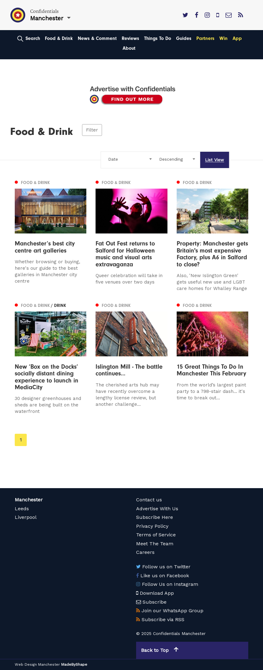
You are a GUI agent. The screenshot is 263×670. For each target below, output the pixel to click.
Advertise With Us (157, 508)
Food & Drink (59, 38)
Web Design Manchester (37, 664)
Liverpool (26, 517)
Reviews (130, 38)
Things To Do (157, 38)
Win (223, 38)
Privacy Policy (152, 526)
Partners (205, 38)
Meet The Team (154, 544)
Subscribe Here (154, 517)
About (129, 48)
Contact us (149, 500)
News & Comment (97, 38)
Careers (145, 552)
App (237, 38)
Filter (92, 130)
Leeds (22, 508)
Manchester (29, 500)
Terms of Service (156, 535)
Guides (183, 38)
